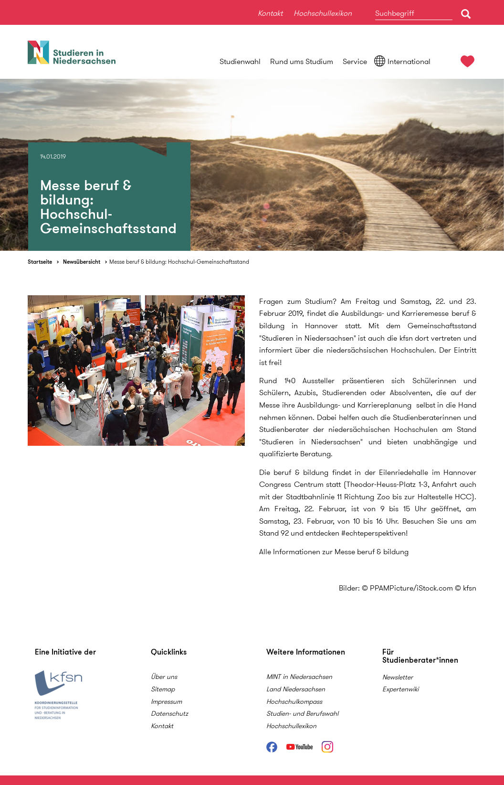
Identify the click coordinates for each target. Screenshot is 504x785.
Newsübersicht (81, 262)
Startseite (40, 262)
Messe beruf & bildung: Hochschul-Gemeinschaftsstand (179, 262)
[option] (252, 165)
